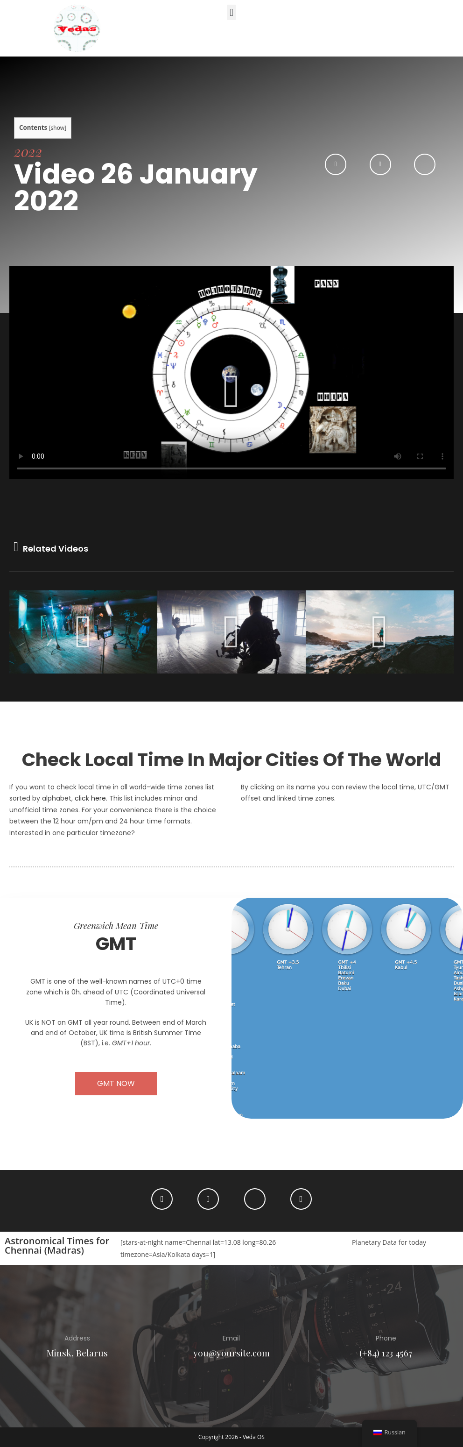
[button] (231, 12)
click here (90, 798)
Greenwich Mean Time (116, 925)
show (58, 128)
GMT (116, 944)
